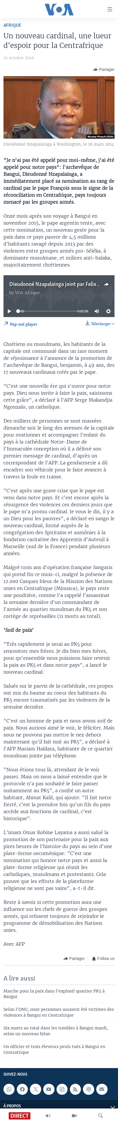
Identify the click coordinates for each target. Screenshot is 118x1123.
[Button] (104, 69)
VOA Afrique (27, 292)
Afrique (12, 25)
